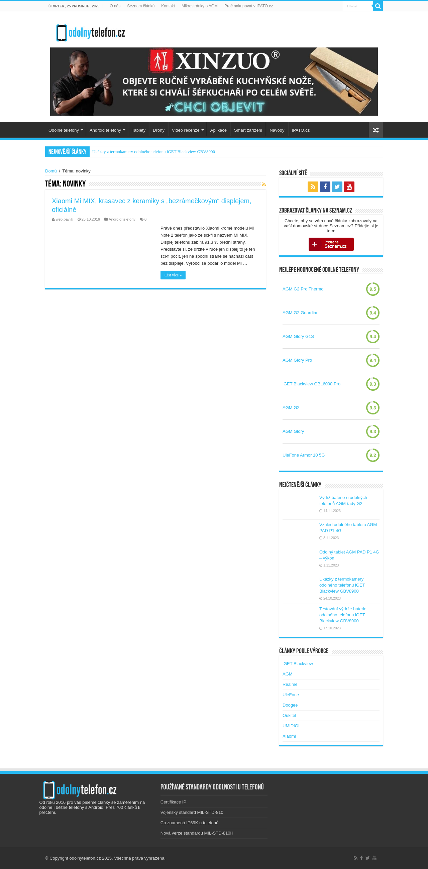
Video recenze (186, 130)
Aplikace (218, 130)
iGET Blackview (298, 663)
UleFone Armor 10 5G (304, 455)
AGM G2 (291, 407)
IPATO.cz (301, 130)
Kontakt (168, 6)
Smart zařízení (248, 130)
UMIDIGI (291, 725)
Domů (51, 170)
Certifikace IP (173, 801)
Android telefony (105, 130)
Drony (159, 130)
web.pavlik (64, 219)
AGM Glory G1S (298, 336)
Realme (290, 684)
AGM (288, 673)
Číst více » (173, 275)
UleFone (291, 694)
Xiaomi (289, 736)
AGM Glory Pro (297, 360)
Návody (277, 130)
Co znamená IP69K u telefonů (189, 822)
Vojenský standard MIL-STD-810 (191, 812)
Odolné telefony (63, 130)
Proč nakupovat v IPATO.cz (248, 6)
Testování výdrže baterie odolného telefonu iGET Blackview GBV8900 (342, 614)
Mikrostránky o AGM (200, 6)
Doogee (290, 705)
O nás (115, 6)
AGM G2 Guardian (301, 312)
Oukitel (289, 715)
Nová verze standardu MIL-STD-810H (196, 833)
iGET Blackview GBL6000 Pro (311, 383)
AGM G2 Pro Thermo (303, 288)
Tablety (138, 130)
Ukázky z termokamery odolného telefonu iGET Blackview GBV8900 (153, 151)
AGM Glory (293, 431)
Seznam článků (140, 6)
